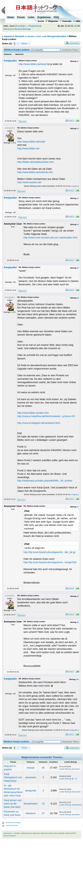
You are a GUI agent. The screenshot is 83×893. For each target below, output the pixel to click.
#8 (78, 596)
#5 (78, 268)
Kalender (66, 21)
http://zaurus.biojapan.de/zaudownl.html (38, 423)
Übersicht (7, 29)
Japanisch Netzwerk (14, 36)
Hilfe (76, 21)
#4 (78, 224)
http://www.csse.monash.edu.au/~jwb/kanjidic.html (50, 237)
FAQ (56, 17)
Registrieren (34, 26)
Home (10, 17)
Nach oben (54, 833)
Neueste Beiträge (22, 29)
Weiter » (25, 43)
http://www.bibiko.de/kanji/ (32, 64)
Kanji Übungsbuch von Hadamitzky (13, 777)
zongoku (74, 186)
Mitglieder (51, 21)
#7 (78, 507)
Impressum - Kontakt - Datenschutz (17, 833)
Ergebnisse (44, 17)
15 (43, 803)
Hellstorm (31, 813)
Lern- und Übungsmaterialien (51, 36)
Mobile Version (65, 833)
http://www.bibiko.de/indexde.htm (35, 172)
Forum (21, 17)
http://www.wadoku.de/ (29, 182)
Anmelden (21, 26)
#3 (78, 198)
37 (43, 813)
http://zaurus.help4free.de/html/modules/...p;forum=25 (46, 416)
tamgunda (30, 790)
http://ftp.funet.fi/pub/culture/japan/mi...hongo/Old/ (49, 562)
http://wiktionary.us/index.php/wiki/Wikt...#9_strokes (44, 480)
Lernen (30, 36)
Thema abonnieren (12, 825)
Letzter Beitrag (65, 769)
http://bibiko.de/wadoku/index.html (35, 162)
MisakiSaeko (30, 803)
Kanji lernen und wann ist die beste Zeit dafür (12, 803)
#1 (78, 61)
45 (43, 767)
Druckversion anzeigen (13, 822)
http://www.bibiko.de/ (28, 148)
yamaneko (76, 769)
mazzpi (30, 767)
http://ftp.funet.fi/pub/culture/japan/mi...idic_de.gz (49, 552)
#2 (78, 128)
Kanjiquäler (10, 60)
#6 (78, 298)
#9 (78, 622)
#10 (77, 679)
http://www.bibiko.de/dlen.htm (33, 413)
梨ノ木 (74, 779)
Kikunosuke (76, 792)
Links (31, 17)
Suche (39, 21)
